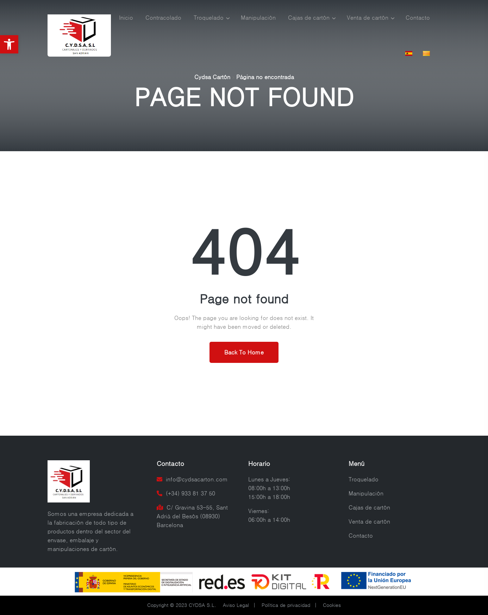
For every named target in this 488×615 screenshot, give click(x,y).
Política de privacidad (286, 605)
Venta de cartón (367, 17)
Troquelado (209, 17)
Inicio (126, 17)
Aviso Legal (236, 605)
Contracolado (163, 17)
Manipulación (258, 17)
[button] (9, 44)
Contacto (418, 17)
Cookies (332, 605)
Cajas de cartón (309, 17)
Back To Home (244, 352)
